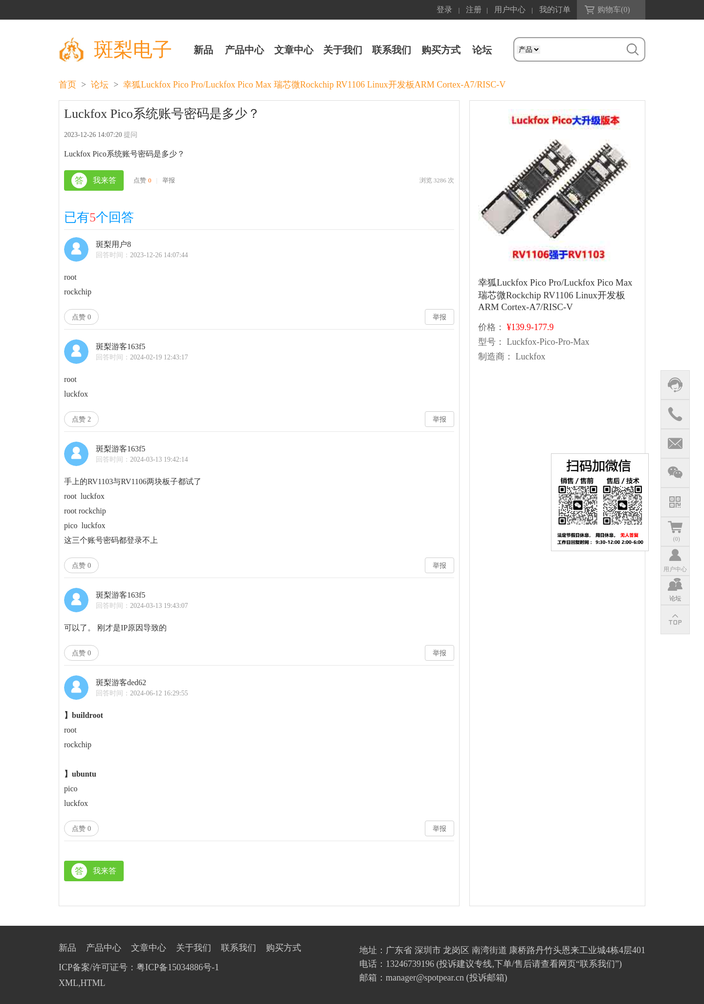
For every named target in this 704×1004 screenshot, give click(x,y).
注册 (474, 9)
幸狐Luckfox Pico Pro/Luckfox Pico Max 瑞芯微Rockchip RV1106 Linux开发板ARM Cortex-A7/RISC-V (314, 84)
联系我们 (391, 50)
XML (68, 983)
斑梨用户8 (113, 244)
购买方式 (441, 50)
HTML (93, 983)
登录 (444, 9)
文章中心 (293, 50)
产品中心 (244, 50)
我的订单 (555, 9)
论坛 (100, 84)
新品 (203, 50)
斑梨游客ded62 (121, 682)
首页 (67, 84)
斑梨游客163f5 (120, 346)
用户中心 (510, 9)
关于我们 (342, 50)
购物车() (613, 9)
